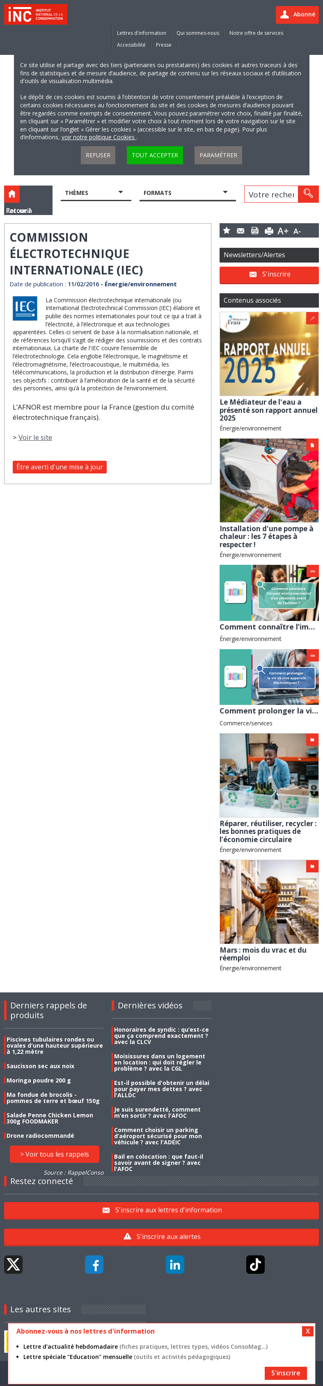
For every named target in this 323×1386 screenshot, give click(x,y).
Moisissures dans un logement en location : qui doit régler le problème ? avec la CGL (159, 1062)
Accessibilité (131, 44)
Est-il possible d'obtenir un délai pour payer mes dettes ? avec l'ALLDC (161, 1089)
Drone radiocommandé (40, 1135)
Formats (158, 193)
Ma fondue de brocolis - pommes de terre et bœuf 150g (53, 1098)
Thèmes (76, 193)
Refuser (98, 155)
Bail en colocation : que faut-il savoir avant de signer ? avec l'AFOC (158, 1163)
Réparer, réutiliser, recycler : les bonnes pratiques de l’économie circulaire (268, 831)
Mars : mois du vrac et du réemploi (263, 954)
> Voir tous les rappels (54, 1154)
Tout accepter (155, 155)
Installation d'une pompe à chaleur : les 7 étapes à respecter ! (267, 536)
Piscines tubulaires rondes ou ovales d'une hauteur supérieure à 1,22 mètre (55, 1045)
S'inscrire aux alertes (169, 1236)
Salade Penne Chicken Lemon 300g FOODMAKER (50, 1118)
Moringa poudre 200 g (39, 1080)
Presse (164, 44)
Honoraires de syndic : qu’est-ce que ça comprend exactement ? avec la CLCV (161, 1036)
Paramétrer (218, 155)
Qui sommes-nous (197, 32)
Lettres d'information (141, 32)
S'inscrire (276, 274)
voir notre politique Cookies (99, 137)
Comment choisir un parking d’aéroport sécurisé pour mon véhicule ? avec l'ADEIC (158, 1136)
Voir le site (35, 437)
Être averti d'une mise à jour (59, 466)
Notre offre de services (256, 32)
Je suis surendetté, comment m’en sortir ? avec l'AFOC (157, 1112)
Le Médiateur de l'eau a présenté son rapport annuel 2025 (269, 410)
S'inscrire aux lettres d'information (168, 1209)
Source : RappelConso (73, 1172)
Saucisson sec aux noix (40, 1066)
